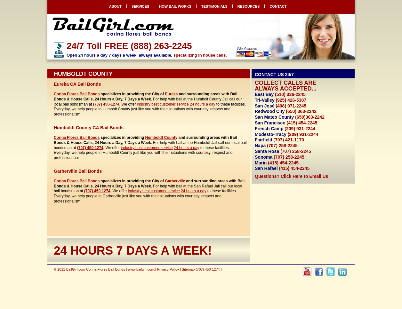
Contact (277, 6)
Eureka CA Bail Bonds (77, 84)
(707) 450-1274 (106, 104)
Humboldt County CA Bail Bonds (89, 127)
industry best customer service (163, 104)
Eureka (171, 94)
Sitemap (188, 269)
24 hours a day (202, 104)
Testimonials (214, 6)
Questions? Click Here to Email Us (291, 176)
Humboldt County (161, 137)
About (115, 6)
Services (140, 6)
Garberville (175, 181)
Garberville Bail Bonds (78, 171)
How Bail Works (175, 6)
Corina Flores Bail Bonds (77, 94)
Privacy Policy (168, 269)
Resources (248, 6)
